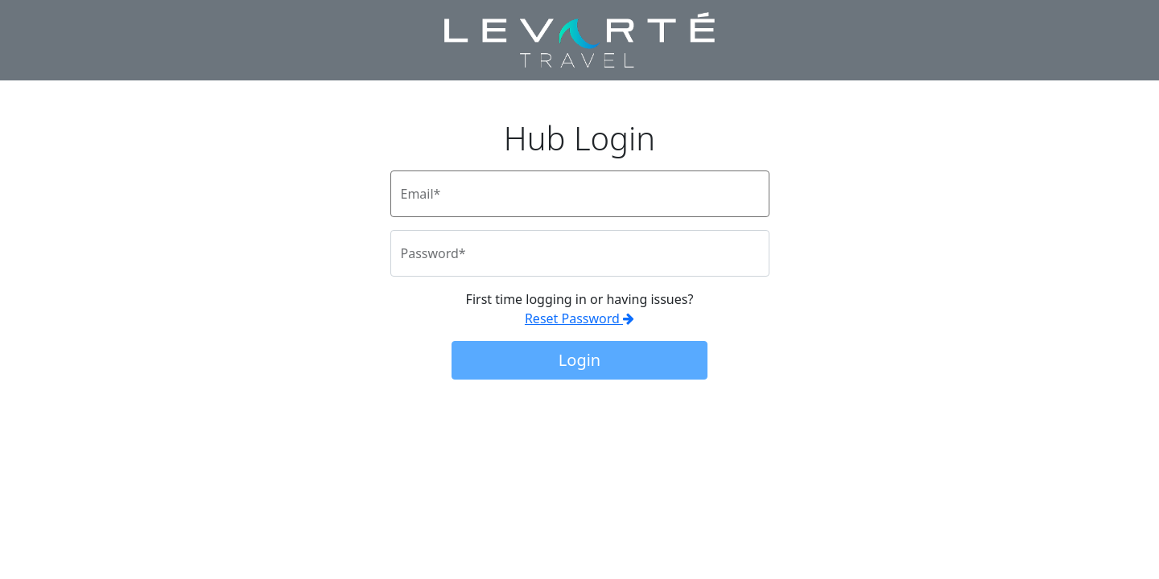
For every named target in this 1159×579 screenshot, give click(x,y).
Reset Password (579, 318)
